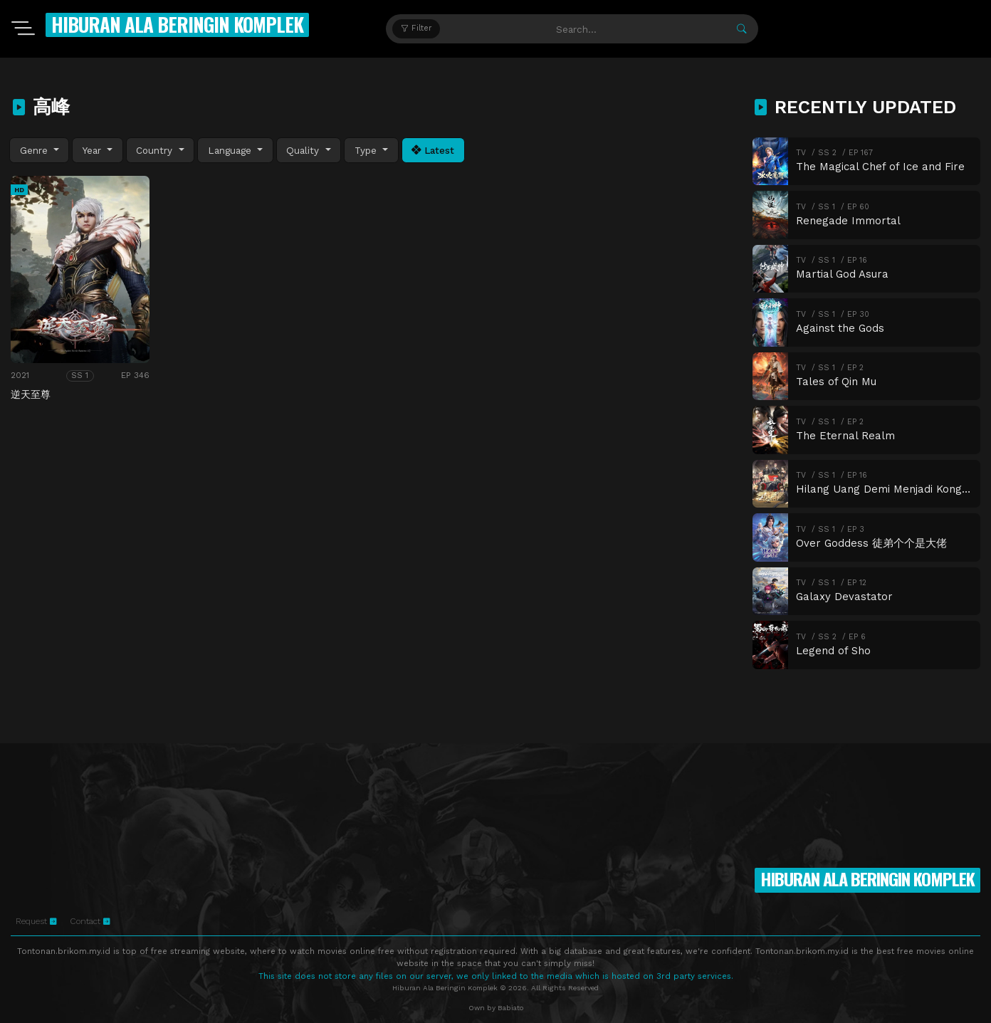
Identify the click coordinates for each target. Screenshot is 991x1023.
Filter (416, 28)
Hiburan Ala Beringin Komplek (177, 24)
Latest (432, 150)
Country (156, 150)
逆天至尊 (31, 394)
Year (94, 150)
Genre (35, 150)
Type (367, 150)
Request (36, 921)
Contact (90, 921)
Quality (304, 150)
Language (231, 150)
